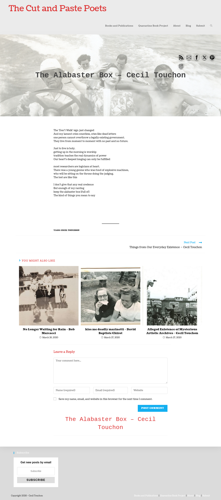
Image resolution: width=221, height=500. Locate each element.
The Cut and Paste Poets (57, 8)
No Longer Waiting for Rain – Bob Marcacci (49, 331)
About (190, 495)
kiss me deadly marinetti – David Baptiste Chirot (110, 331)
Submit (206, 495)
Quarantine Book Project (172, 495)
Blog (198, 495)
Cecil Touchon (70, 230)
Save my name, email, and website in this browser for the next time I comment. (105, 399)
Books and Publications (146, 495)
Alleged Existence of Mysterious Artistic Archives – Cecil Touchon (172, 331)
